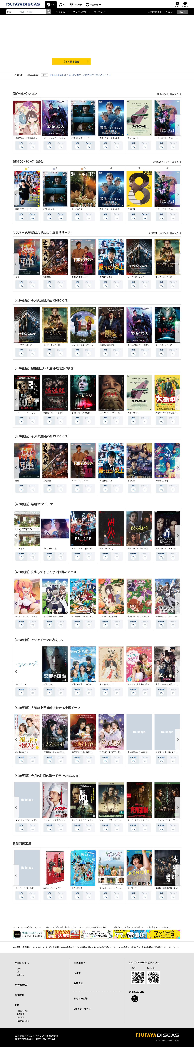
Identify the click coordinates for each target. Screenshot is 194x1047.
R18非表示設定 (23, 1020)
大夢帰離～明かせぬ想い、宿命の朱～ (58, 752)
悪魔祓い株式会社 (107, 345)
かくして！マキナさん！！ (26, 616)
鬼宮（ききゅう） (107, 684)
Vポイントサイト (82, 1008)
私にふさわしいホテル (52, 888)
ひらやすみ (20, 549)
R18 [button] (181, 12)
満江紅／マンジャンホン (53, 413)
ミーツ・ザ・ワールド (24, 888)
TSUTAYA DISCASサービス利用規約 (45, 947)
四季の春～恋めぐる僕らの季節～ (85, 684)
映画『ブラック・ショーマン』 (28, 209)
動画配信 (19, 995)
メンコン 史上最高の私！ (138, 684)
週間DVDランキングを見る (166, 162)
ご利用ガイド (155, 12)
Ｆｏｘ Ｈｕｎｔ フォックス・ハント (31, 413)
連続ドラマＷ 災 (107, 549)
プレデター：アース (164, 345)
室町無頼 (47, 277)
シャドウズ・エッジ (136, 277)
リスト (177, 6)
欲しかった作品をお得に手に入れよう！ (61, 927)
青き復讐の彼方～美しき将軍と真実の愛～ (145, 752)
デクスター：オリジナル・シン (56, 820)
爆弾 (17, 277)
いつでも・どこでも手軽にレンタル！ (27, 927)
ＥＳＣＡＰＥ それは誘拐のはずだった (88, 549)
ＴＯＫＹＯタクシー (80, 277)
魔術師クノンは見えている (166, 616)
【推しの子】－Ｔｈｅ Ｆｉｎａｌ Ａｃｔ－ (175, 138)
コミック (78, 4)
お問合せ (78, 983)
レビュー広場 (80, 998)
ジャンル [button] (60, 12)
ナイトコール (133, 138)
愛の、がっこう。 (50, 549)
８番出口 (131, 209)
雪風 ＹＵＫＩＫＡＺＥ (110, 138)
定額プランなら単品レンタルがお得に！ (128, 927)
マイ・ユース (20, 684)
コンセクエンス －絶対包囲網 (56, 138)
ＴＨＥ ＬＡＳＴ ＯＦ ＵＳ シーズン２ (90, 820)
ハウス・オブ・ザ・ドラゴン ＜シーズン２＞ (175, 820)
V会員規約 (26, 947)
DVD (53, 4)
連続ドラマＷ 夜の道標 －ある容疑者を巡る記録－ (149, 549)
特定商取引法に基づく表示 (129, 947)
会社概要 (16, 947)
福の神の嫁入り (21, 752)
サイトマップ (174, 947)
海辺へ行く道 (77, 888)
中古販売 (20, 1017)
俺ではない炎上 (106, 277)
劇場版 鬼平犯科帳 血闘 (166, 888)
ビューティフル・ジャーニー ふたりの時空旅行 (92, 345)
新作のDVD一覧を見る (168, 94)
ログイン (185, 6)
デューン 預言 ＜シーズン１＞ (113, 820)
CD (64, 4)
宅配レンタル (22, 1010)
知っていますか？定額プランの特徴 (93, 927)
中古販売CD (95, 4)
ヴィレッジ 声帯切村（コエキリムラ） (88, 413)
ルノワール (132, 888)
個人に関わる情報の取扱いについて (102, 947)
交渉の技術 (48, 684)
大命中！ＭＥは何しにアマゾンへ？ (170, 413)
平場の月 (131, 481)
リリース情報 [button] (80, 12)
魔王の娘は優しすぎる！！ (138, 616)
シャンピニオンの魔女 (109, 616)
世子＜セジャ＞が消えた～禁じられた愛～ (173, 684)
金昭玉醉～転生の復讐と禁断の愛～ (86, 752)
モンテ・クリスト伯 (164, 277)
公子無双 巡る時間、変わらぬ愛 (113, 752)
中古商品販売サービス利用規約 (74, 947)
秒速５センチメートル (81, 138)
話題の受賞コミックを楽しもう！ (159, 927)
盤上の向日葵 (77, 209)
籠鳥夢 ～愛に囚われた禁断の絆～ (170, 752)
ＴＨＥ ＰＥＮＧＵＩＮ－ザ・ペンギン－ (145, 820)
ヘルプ (169, 12)
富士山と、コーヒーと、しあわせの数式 (116, 888)
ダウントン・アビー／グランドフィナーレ (32, 820)
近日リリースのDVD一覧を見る (164, 233)
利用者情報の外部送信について (154, 947)
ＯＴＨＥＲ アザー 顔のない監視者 (115, 413)
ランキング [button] (99, 12)
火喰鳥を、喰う (162, 481)
